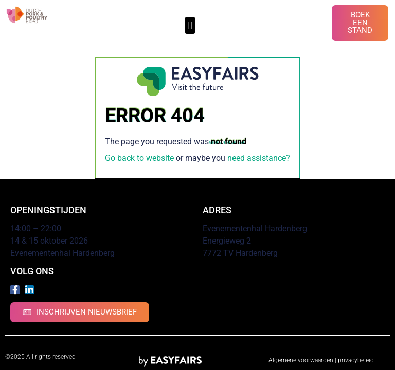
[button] (190, 25)
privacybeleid (356, 360)
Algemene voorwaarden (300, 360)
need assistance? (258, 158)
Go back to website (139, 158)
